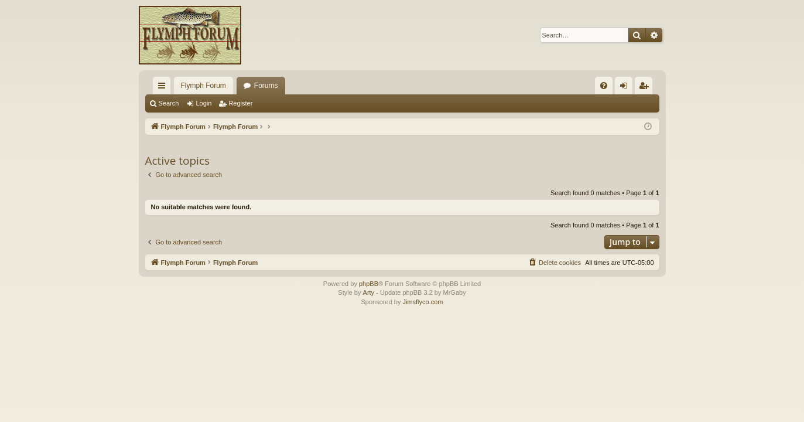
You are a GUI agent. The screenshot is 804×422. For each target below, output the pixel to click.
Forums (266, 85)
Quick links (164, 87)
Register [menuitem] (645, 87)
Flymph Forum (203, 85)
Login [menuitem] (626, 87)
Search (169, 103)
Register (240, 103)
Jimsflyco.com (422, 301)
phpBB (368, 283)
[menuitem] (604, 85)
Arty (369, 292)
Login (203, 103)
